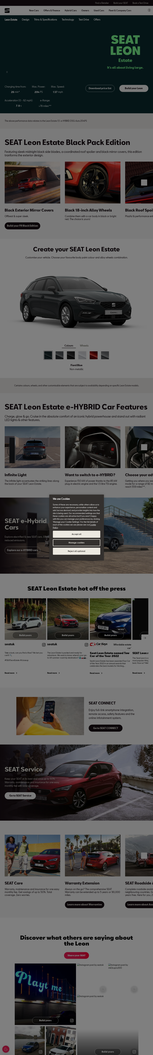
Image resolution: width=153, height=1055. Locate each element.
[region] (76, 527)
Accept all (76, 534)
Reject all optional (76, 551)
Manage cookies (76, 542)
